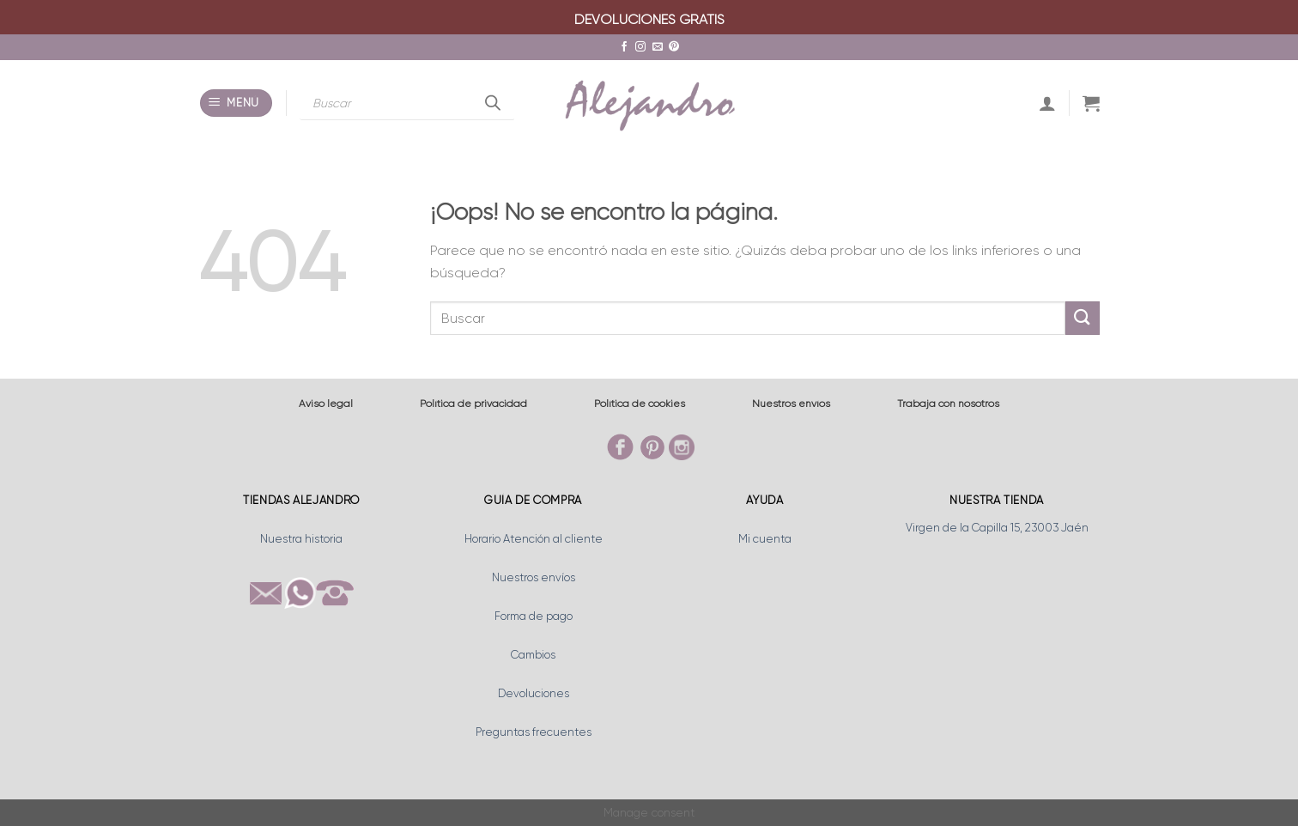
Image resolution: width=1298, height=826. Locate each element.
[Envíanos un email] (657, 47)
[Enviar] (1082, 318)
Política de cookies (639, 404)
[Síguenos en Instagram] (640, 47)
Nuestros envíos (791, 404)
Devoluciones (533, 693)
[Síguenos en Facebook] (624, 47)
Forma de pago (533, 616)
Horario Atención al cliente (533, 538)
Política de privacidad (473, 404)
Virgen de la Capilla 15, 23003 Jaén (997, 527)
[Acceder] (1047, 103)
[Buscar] (492, 103)
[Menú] (236, 103)
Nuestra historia (301, 538)
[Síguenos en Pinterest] (674, 47)
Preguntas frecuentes (533, 732)
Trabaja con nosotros (948, 404)
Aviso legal (326, 404)
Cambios (533, 654)
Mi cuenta (765, 538)
